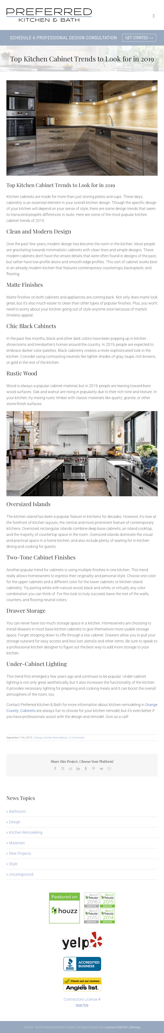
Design (38, 737)
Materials (17, 843)
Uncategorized (21, 874)
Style (13, 864)
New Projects (20, 853)
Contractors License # (82, 999)
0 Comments (77, 737)
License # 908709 (115, 1027)
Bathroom (17, 811)
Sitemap (134, 1027)
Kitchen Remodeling (55, 737)
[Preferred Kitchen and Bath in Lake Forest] (49, 10)
